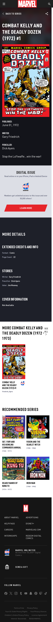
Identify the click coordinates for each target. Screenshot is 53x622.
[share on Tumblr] (20, 593)
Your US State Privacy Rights (16, 611)
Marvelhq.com (33, 530)
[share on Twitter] (10, 593)
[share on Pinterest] (35, 593)
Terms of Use (19, 608)
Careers (8, 530)
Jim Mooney (13, 285)
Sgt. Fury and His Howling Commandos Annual (11, 444)
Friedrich (5, 391)
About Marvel (11, 517)
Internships (10, 536)
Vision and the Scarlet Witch (33, 443)
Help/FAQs (9, 523)
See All (46, 331)
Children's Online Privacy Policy (17, 615)
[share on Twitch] (40, 593)
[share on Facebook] (5, 594)
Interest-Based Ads (18, 618)
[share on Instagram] (16, 593)
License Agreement (39, 615)
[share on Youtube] (25, 593)
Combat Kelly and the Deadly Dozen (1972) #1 (9, 385)
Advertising (32, 517)
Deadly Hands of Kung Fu (10, 484)
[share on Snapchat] (30, 593)
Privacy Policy (32, 608)
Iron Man (30, 483)
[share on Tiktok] (45, 593)
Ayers (11, 391)
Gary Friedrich (10, 136)
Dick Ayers (8, 148)
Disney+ (30, 523)
